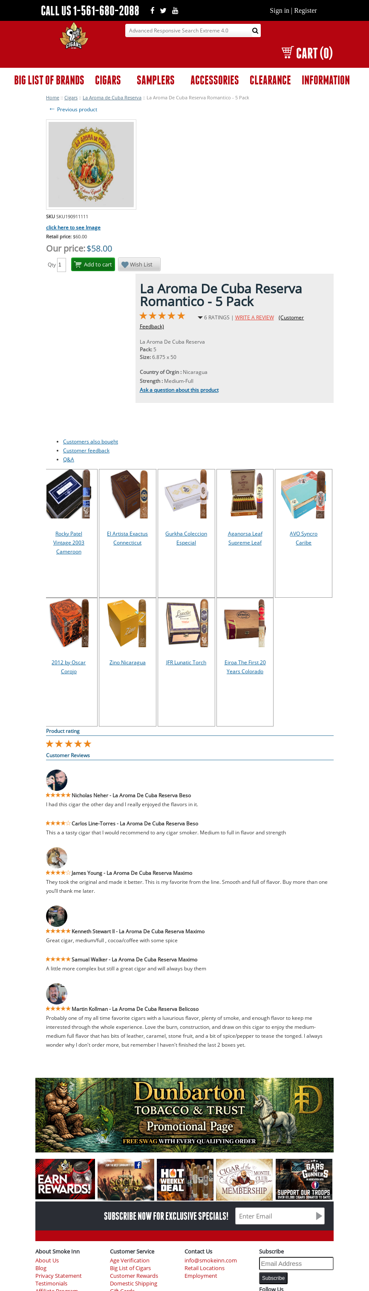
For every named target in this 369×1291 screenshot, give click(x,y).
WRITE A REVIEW (254, 317)
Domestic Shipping (133, 1283)
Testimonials (51, 1283)
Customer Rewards (134, 1275)
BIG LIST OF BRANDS (49, 80)
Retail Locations (204, 1268)
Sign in (279, 10)
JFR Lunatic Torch (186, 662)
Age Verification (130, 1260)
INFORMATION (326, 80)
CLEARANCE (270, 80)
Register (305, 10)
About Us (47, 1260)
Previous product (72, 109)
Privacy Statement (58, 1275)
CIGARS (108, 80)
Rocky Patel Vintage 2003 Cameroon (68, 542)
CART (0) (307, 53)
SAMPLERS (156, 80)
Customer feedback (86, 450)
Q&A (68, 459)
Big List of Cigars (130, 1268)
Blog (40, 1268)
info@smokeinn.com (210, 1260)
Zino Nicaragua (128, 662)
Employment (200, 1275)
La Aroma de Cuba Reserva (112, 97)
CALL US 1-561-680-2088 (90, 10)
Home (52, 97)
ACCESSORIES (214, 80)
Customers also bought (90, 441)
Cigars (71, 97)
